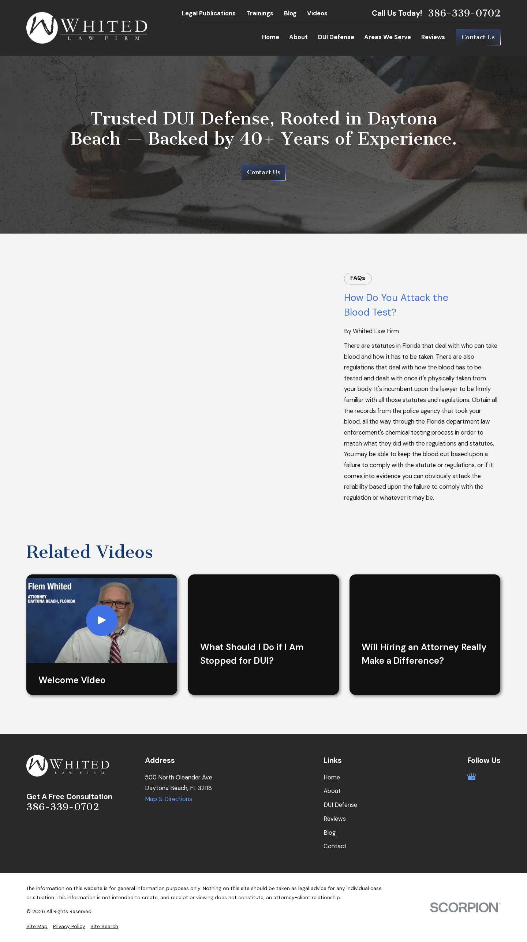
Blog (290, 13)
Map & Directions (168, 799)
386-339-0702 (464, 13)
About (332, 791)
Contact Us (478, 37)
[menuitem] (37, 926)
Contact (335, 846)
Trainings (259, 13)
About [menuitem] (298, 37)
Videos (317, 13)
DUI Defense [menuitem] (336, 37)
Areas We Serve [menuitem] (387, 37)
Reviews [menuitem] (433, 37)
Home (332, 777)
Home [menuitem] (270, 37)
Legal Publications (209, 13)
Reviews (335, 819)
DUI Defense (340, 805)
